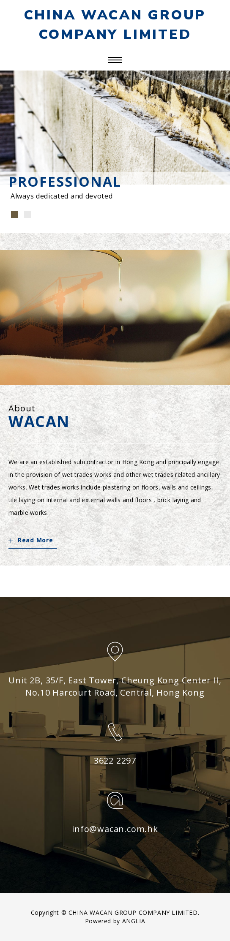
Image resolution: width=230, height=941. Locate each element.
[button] (14, 214)
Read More (30, 540)
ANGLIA (133, 921)
